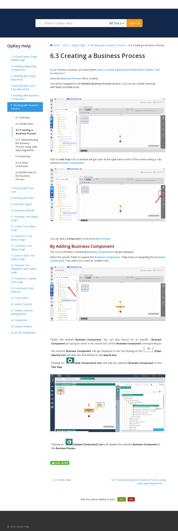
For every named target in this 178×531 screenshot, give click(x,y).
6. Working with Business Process (25, 106)
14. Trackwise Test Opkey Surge (21, 247)
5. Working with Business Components (25, 97)
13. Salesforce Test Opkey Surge (21, 237)
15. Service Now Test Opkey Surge (23, 257)
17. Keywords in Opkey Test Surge (23, 280)
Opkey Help (29, 4)
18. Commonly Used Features (22, 290)
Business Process (71, 78)
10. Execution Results (23, 210)
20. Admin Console (21, 304)
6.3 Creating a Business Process (26, 131)
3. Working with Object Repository (23, 77)
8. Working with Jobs (22, 198)
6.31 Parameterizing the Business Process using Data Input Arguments (26, 145)
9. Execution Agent (21, 204)
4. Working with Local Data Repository (23, 87)
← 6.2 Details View (60, 480)
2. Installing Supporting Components (23, 68)
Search (135, 23)
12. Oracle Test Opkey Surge (23, 228)
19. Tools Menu (19, 298)
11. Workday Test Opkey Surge (24, 218)
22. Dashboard (19, 320)
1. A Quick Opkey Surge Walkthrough (24, 58)
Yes (121, 499)
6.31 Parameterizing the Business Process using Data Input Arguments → (138, 481)
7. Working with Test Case (22, 189)
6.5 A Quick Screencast (21, 164)
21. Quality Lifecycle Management (22, 312)
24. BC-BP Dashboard (23, 332)
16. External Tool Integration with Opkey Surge (23, 269)
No (131, 499)
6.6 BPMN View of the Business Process (25, 176)
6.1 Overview (22, 117)
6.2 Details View (24, 123)
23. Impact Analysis (21, 326)
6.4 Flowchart (23, 156)
